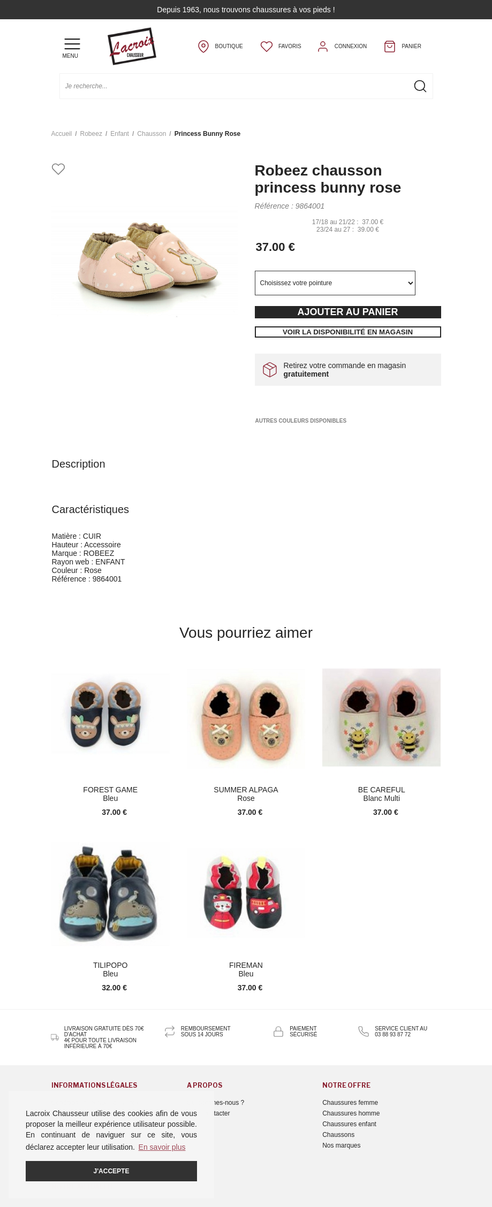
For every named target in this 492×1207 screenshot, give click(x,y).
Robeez (91, 133)
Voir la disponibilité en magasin (348, 332)
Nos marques (341, 1145)
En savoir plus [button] (162, 1147)
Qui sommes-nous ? (215, 1102)
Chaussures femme (350, 1102)
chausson (151, 133)
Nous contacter (208, 1113)
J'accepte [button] (112, 1171)
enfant (119, 133)
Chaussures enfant (349, 1124)
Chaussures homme (351, 1113)
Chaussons (338, 1135)
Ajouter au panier (347, 312)
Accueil (61, 133)
